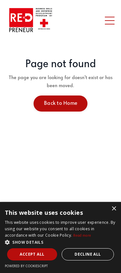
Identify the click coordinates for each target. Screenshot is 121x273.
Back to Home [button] (60, 103)
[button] (60, 242)
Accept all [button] (32, 254)
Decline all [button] (88, 254)
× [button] (113, 208)
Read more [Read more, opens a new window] (82, 236)
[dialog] (60, 237)
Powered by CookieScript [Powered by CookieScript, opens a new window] (26, 266)
